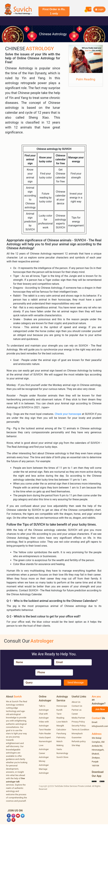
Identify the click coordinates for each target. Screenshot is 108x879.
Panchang (61, 733)
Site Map (76, 745)
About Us (76, 702)
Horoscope (62, 706)
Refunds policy (79, 741)
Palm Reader (45, 733)
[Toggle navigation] (7, 21)
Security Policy (79, 725)
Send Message (75, 682)
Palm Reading (85, 79)
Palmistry (61, 737)
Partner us (77, 710)
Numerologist (45, 741)
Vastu (59, 749)
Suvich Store (62, 757)
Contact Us (77, 706)
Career (75, 714)
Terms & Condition (80, 729)
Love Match (62, 721)
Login (99, 9)
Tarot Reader (45, 729)
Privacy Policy (78, 721)
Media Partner (78, 718)
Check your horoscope (68, 414)
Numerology (62, 753)
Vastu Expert (45, 737)
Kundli (59, 710)
